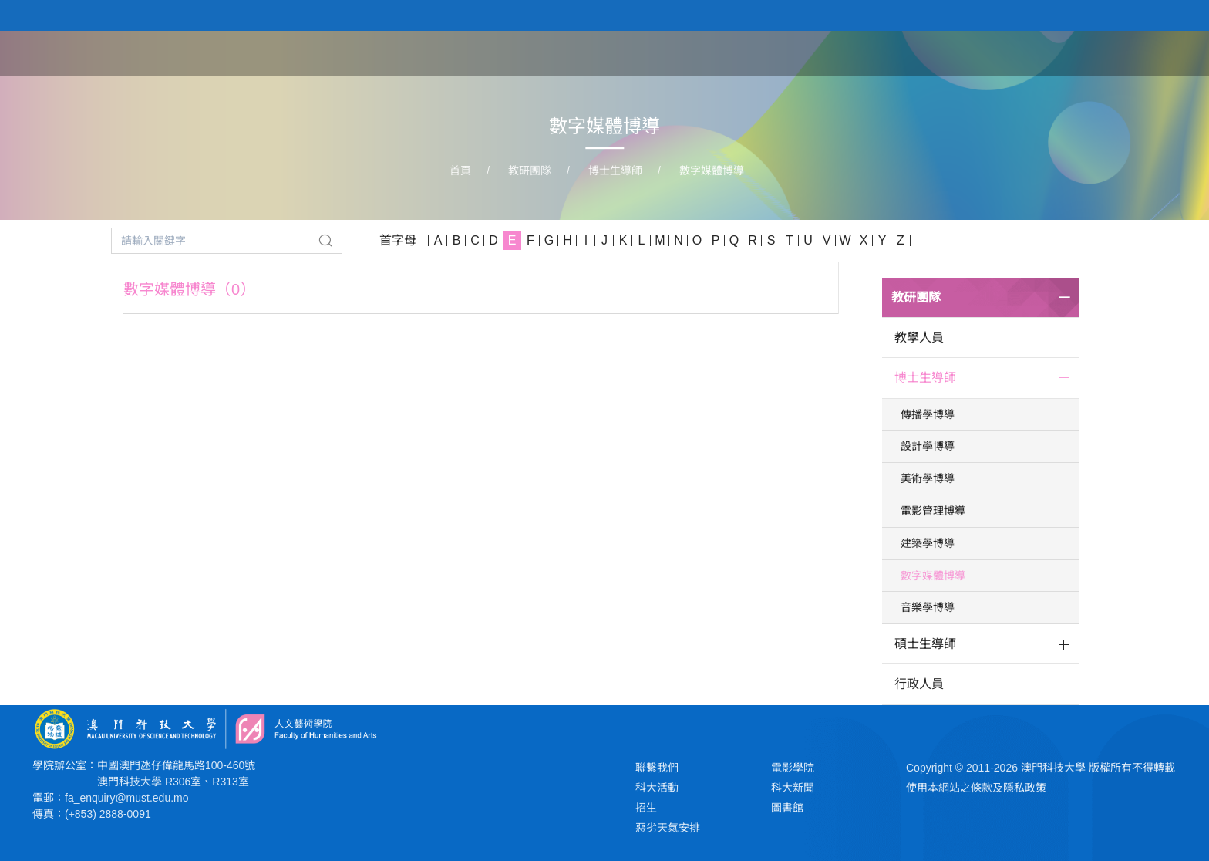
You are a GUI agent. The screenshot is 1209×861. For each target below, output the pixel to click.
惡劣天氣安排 (667, 828)
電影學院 (792, 767)
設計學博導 (928, 446)
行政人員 (919, 683)
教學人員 (919, 337)
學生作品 (987, 52)
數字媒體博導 (711, 170)
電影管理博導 (933, 511)
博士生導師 (615, 170)
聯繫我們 (657, 767)
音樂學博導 (928, 607)
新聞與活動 (1072, 52)
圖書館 (787, 808)
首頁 (686, 52)
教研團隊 (908, 52)
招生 (646, 808)
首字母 (397, 240)
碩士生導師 (925, 643)
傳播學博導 (928, 414)
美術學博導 (928, 478)
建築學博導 (928, 543)
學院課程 (829, 52)
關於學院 (751, 52)
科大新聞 (792, 788)
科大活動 (657, 788)
